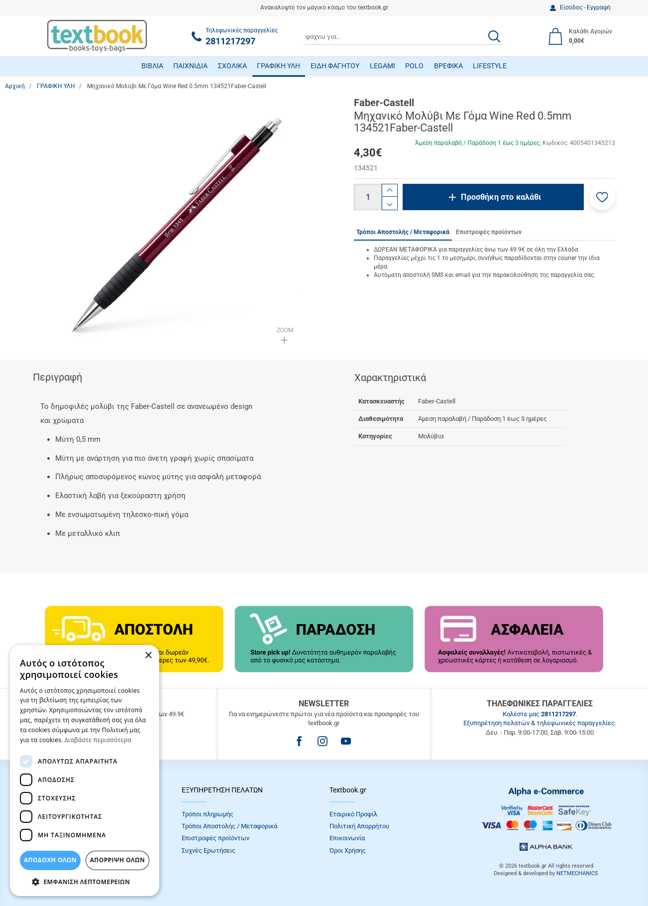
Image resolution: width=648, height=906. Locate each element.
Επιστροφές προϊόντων (215, 838)
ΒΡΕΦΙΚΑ (448, 66)
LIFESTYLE (490, 66)
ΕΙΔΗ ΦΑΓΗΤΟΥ (335, 66)
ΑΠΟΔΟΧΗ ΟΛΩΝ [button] (50, 860)
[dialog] (84, 770)
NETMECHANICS (577, 873)
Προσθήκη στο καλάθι (501, 197)
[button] (602, 197)
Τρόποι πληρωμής (207, 814)
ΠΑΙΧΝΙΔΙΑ (190, 66)
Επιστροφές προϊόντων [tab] (489, 232)
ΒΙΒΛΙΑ (152, 66)
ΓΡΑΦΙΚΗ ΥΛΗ (278, 66)
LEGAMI (382, 66)
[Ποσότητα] (368, 197)
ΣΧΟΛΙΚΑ (232, 66)
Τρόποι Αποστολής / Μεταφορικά (229, 826)
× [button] (148, 655)
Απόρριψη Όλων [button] (117, 860)
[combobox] (403, 36)
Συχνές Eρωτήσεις (208, 850)
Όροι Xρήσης (347, 850)
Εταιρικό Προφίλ (353, 814)
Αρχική (15, 86)
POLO (414, 66)
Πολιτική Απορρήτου (359, 826)
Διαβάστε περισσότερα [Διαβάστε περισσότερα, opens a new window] (98, 740)
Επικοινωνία (347, 838)
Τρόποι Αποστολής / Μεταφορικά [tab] (402, 232)
